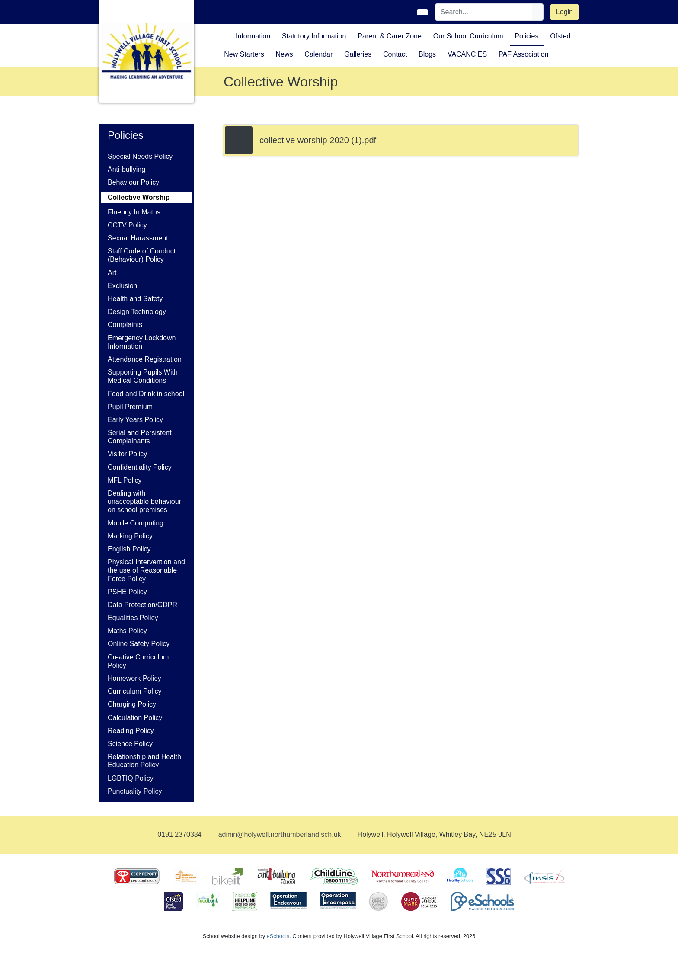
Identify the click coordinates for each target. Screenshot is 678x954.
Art (112, 272)
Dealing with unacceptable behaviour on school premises (144, 501)
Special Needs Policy (140, 156)
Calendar (318, 54)
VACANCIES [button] (467, 54)
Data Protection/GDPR (142, 604)
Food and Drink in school (146, 393)
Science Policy (130, 743)
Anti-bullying (126, 169)
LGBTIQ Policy (131, 778)
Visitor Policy (127, 454)
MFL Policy (125, 480)
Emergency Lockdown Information (142, 342)
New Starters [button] (244, 54)
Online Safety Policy (139, 643)
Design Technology (137, 311)
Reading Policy (131, 730)
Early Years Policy (135, 419)
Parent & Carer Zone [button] (390, 36)
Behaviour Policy (133, 182)
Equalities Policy (133, 617)
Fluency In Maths (134, 212)
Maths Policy (127, 630)
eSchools (278, 936)
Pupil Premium (130, 406)
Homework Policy (134, 678)
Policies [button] (526, 36)
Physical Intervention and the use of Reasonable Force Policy (146, 570)
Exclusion (122, 285)
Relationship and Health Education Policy (144, 760)
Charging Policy (132, 704)
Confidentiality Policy (140, 467)
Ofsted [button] (560, 36)
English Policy (129, 549)
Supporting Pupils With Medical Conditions (143, 376)
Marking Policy (130, 536)
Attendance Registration (145, 359)
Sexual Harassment (138, 238)
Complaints (125, 324)
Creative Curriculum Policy (138, 661)
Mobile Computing (135, 523)
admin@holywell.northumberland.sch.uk (279, 834)
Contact (395, 54)
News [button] (284, 54)
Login (564, 12)
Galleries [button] (357, 54)
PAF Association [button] (523, 54)
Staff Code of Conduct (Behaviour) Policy (142, 255)
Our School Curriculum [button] (468, 36)
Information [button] (253, 36)
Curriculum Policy (134, 691)
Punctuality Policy (135, 791)
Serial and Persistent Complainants (140, 437)
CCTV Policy (127, 225)
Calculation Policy (135, 717)
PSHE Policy (127, 591)
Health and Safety (135, 298)
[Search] (483, 12)
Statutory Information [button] (314, 36)
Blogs (427, 54)
